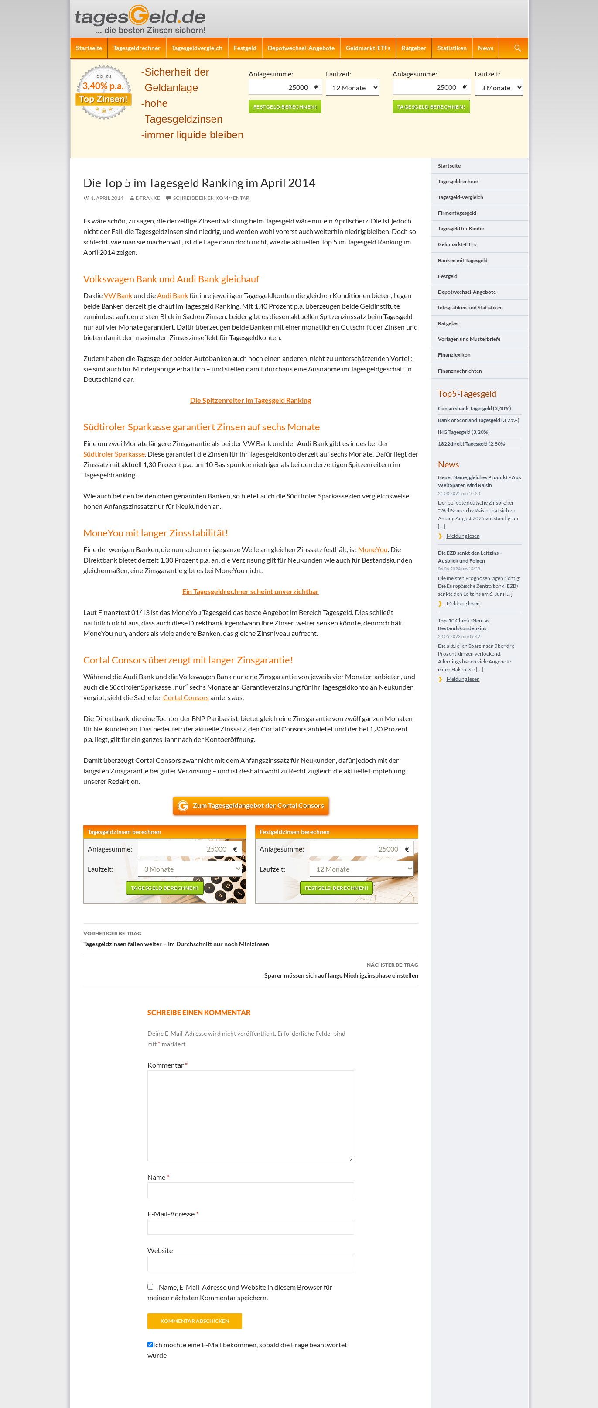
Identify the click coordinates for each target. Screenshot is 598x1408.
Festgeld (245, 48)
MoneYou (373, 549)
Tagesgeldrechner (137, 48)
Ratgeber (414, 48)
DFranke (148, 198)
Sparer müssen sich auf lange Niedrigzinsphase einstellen (250, 969)
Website (160, 1250)
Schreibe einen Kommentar (211, 198)
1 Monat (352, 87)
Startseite (89, 48)
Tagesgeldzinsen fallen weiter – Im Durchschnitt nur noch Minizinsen (250, 938)
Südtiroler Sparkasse (114, 454)
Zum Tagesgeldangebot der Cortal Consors (258, 805)
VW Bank (118, 295)
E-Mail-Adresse (172, 1213)
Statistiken (452, 48)
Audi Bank (172, 295)
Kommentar (167, 1065)
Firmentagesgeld (457, 212)
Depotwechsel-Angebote (301, 48)
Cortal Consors (186, 697)
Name (158, 1177)
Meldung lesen (463, 535)
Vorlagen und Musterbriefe (469, 339)
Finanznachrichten (460, 370)
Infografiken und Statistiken (470, 307)
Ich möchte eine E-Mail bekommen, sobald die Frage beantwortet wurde (247, 1349)
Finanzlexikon (454, 354)
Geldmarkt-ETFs (368, 48)
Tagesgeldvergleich (197, 48)
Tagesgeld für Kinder (461, 228)
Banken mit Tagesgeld (463, 260)
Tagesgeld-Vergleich (460, 197)
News (485, 48)
